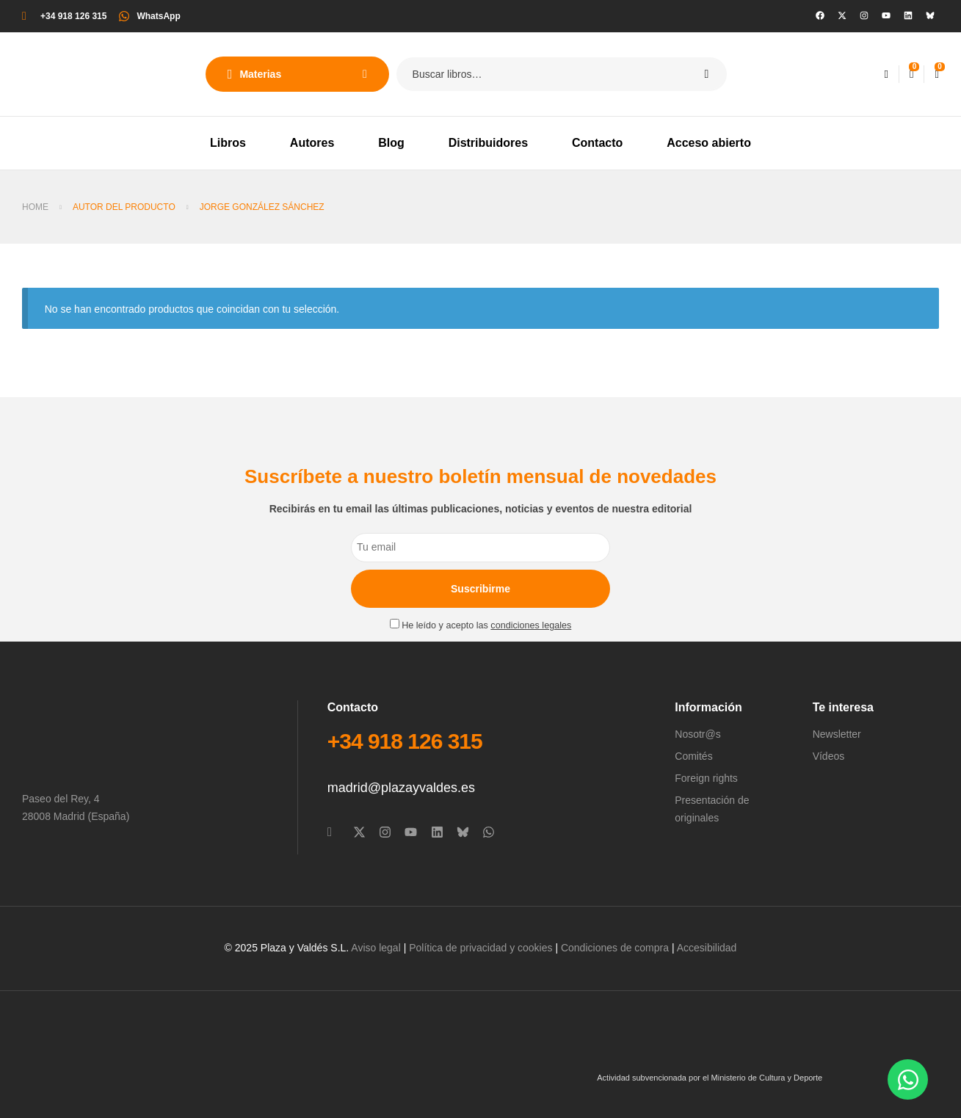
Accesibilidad (707, 948)
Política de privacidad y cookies (480, 948)
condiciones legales (530, 625)
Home (35, 207)
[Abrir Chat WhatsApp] (908, 1079)
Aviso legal (375, 948)
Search (706, 74)
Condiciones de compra (615, 948)
